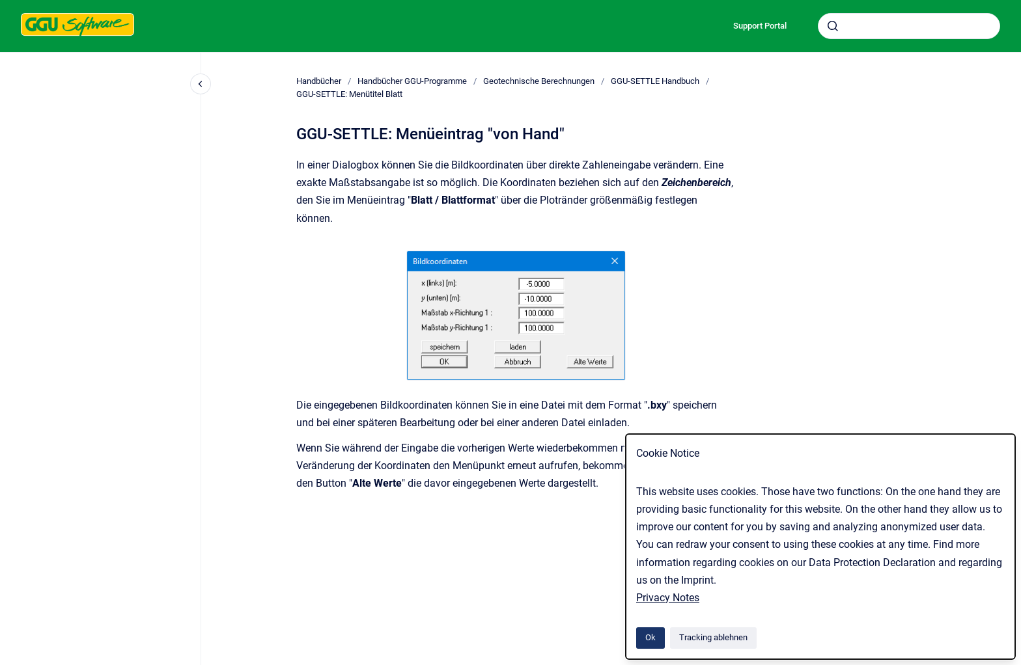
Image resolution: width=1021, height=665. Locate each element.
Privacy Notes (667, 597)
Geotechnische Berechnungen (538, 81)
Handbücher (318, 81)
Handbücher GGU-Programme (412, 81)
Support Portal (760, 26)
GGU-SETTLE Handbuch (655, 81)
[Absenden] (832, 26)
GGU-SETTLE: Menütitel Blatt (349, 94)
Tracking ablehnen (713, 637)
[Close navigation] (200, 84)
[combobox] (909, 26)
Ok (650, 637)
